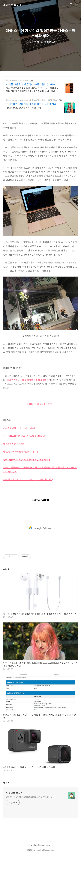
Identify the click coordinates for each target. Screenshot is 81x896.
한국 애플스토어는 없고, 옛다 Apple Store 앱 (24, 436)
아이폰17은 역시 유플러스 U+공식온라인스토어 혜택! (32, 84)
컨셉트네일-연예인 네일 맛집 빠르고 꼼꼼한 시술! (31, 104)
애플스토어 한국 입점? (13, 443)
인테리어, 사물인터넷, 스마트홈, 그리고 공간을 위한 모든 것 (29, 796)
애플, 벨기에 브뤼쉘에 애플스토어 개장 (21, 451)
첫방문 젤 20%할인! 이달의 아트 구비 (23, 107)
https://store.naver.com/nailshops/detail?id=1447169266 (31, 100)
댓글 (6, 783)
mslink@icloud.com (40, 845)
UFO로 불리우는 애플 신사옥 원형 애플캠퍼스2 (28, 380)
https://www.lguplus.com (17, 80)
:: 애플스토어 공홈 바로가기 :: (40, 404)
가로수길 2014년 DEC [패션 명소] (19, 428)
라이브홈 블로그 (12, 5)
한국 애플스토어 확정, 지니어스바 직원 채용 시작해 (26, 459)
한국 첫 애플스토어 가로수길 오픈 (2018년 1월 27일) (28, 479)
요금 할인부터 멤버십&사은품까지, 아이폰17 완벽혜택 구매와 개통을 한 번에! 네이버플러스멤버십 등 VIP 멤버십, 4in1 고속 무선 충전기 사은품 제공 (32, 89)
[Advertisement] (40, 528)
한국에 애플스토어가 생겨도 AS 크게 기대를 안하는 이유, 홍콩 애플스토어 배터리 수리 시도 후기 (40, 469)
